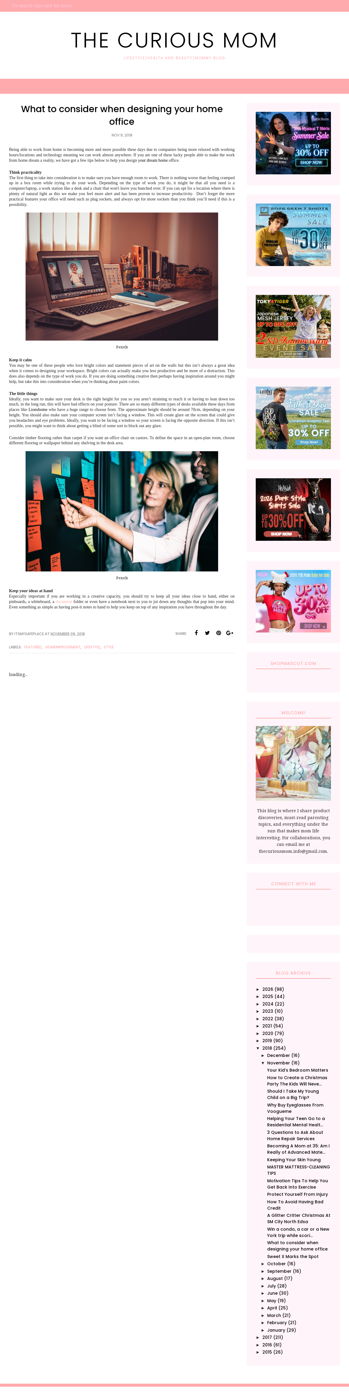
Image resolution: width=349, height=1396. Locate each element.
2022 (267, 1019)
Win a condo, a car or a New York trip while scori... (298, 1232)
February (277, 1323)
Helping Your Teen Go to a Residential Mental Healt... (296, 1122)
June (272, 1293)
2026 (267, 989)
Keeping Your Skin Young (294, 1160)
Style (109, 647)
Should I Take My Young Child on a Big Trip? (293, 1094)
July (271, 1286)
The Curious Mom (174, 40)
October (276, 1264)
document (64, 601)
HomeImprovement (63, 647)
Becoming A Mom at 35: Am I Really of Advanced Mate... (298, 1149)
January (276, 1330)
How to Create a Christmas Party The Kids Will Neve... (297, 1081)
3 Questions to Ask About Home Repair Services (295, 1135)
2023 (267, 1011)
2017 (267, 1337)
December (278, 1055)
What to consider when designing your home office (297, 1246)
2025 (267, 996)
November (278, 1063)
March (274, 1315)
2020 (267, 1033)
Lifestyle (92, 647)
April (272, 1308)
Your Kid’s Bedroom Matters (297, 1070)
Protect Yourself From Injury (297, 1194)
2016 (267, 1345)
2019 (267, 1041)
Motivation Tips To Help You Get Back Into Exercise (297, 1184)
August (275, 1278)
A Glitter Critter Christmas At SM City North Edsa (298, 1218)
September (279, 1271)
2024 (267, 1004)
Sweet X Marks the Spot (293, 1257)
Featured (33, 647)
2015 (267, 1352)
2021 (267, 1026)
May (271, 1301)
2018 (267, 1048)
